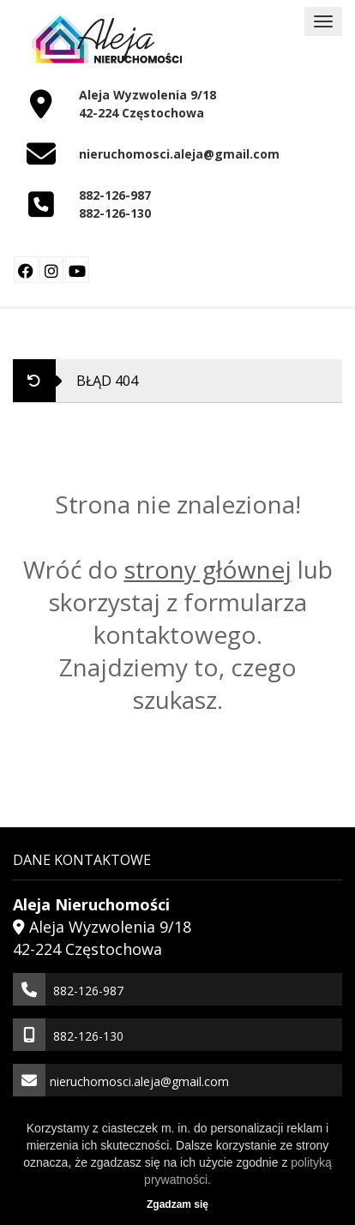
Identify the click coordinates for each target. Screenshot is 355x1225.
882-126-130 (115, 213)
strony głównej (208, 569)
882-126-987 (115, 195)
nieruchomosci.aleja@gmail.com (179, 154)
